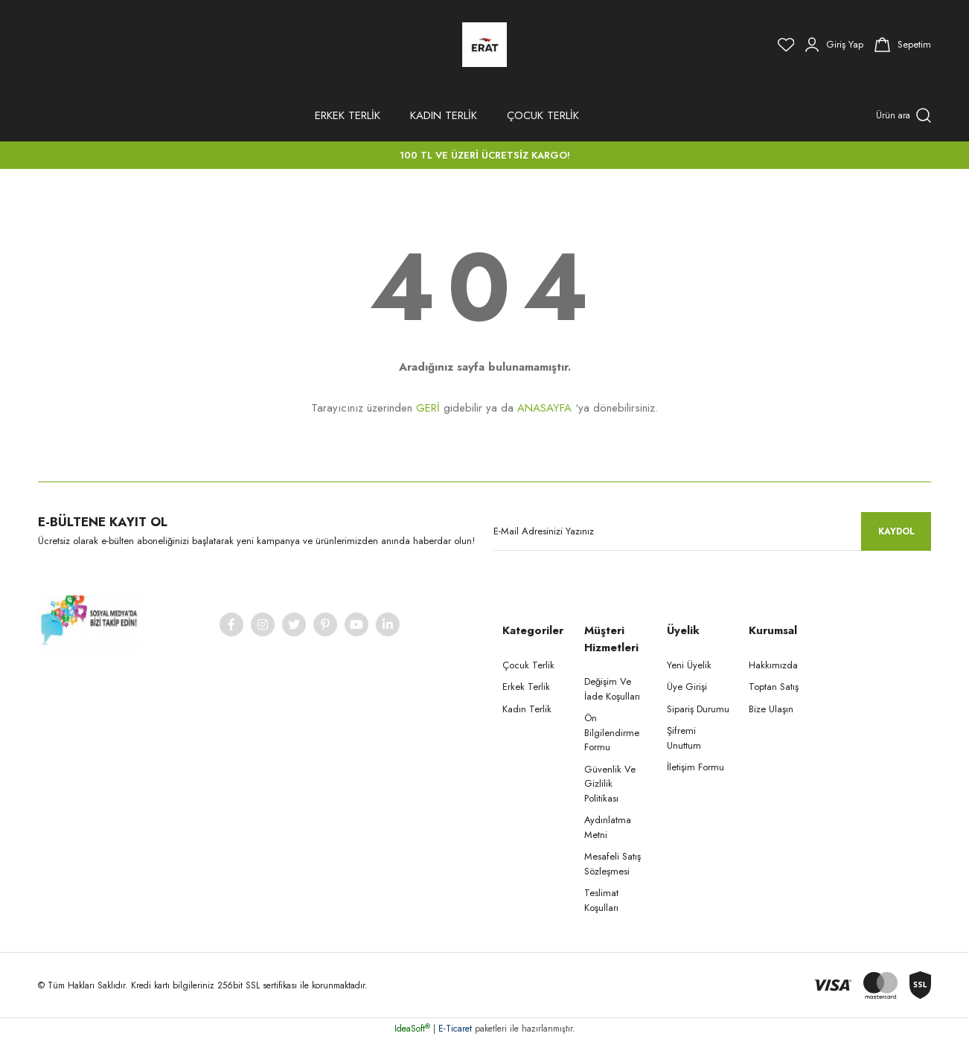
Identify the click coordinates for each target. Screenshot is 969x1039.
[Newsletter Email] (712, 531)
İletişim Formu (695, 767)
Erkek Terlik (526, 687)
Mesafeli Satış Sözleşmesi (612, 863)
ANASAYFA (544, 408)
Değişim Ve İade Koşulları (612, 688)
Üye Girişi (687, 687)
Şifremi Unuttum (684, 737)
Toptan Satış (774, 687)
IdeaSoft (412, 1028)
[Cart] (902, 44)
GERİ (428, 408)
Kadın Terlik (526, 709)
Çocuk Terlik (528, 665)
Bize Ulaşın (771, 709)
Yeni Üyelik (689, 665)
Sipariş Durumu (698, 709)
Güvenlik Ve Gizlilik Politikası (610, 783)
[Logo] (484, 44)
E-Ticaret (455, 1028)
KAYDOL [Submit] (896, 531)
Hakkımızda (773, 665)
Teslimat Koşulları (601, 900)
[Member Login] (834, 44)
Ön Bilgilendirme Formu (611, 732)
